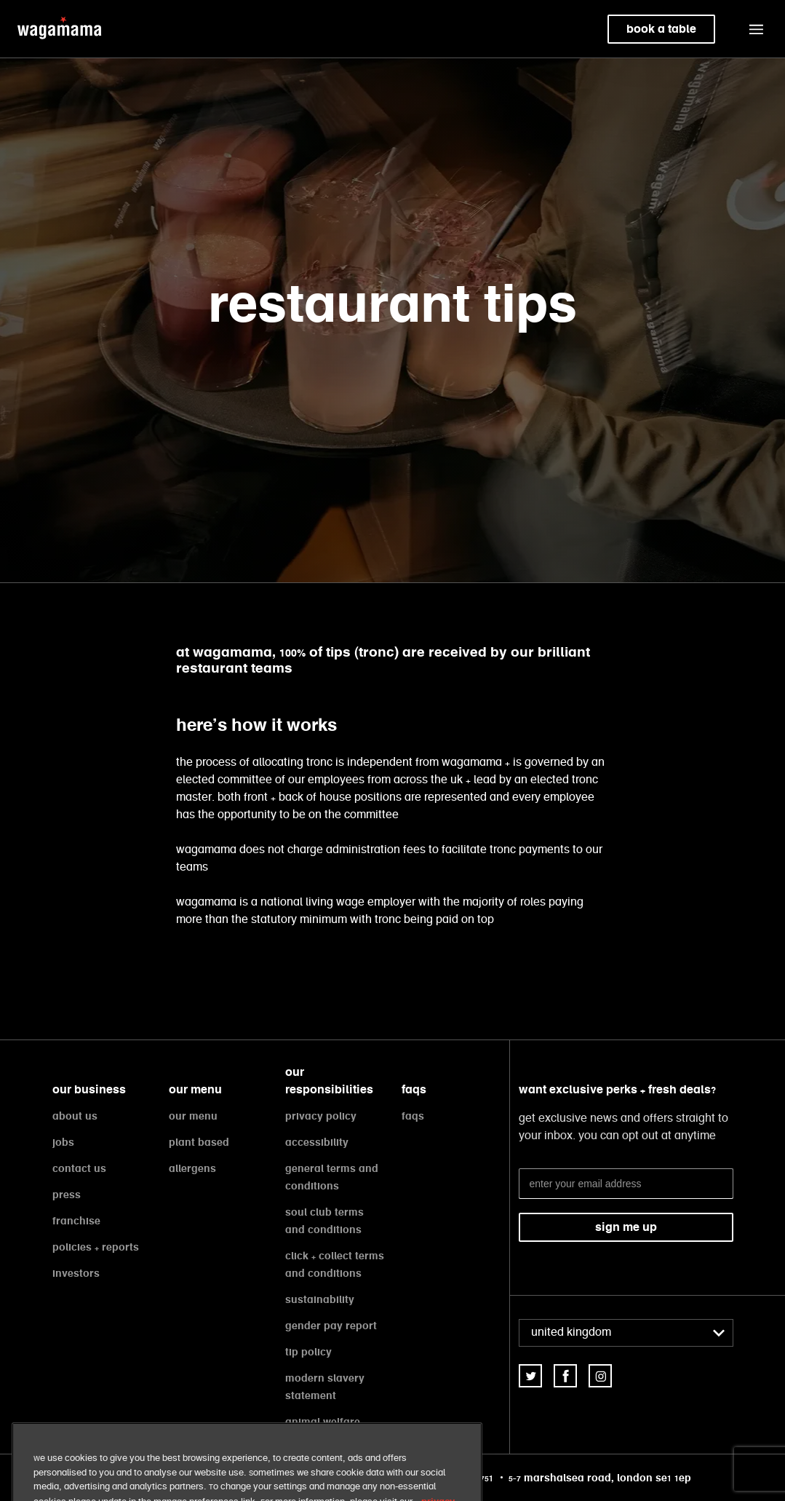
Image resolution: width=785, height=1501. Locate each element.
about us (74, 1116)
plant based (199, 1142)
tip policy (308, 1352)
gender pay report (331, 1325)
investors (76, 1273)
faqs (413, 1116)
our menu (193, 1116)
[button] (756, 29)
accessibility (316, 1142)
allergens (192, 1168)
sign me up (626, 1227)
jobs (63, 1142)
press (66, 1194)
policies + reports (95, 1247)
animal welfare (322, 1421)
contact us (79, 1168)
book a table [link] (661, 29)
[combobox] (626, 1333)
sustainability (319, 1299)
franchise (76, 1221)
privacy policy (320, 1116)
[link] (530, 1375)
